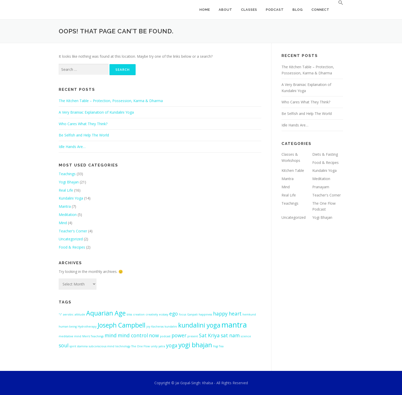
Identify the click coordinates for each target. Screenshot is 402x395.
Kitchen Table (293, 170)
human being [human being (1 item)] (68, 326)
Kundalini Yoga (71, 198)
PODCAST (275, 10)
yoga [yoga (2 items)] (171, 345)
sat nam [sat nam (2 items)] (230, 335)
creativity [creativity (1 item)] (152, 314)
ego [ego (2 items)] (173, 313)
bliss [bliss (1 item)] (129, 314)
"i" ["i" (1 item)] (60, 314)
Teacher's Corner (73, 231)
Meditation (68, 214)
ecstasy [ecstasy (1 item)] (163, 314)
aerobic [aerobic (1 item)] (68, 314)
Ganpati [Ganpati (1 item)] (192, 314)
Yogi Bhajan (69, 182)
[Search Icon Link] (338, 3)
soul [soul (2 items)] (63, 345)
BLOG (298, 10)
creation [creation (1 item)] (139, 314)
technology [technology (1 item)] (122, 346)
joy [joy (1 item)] (148, 326)
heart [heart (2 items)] (235, 313)
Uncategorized (71, 238)
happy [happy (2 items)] (220, 313)
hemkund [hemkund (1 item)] (249, 314)
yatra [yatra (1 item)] (161, 346)
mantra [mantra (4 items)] (234, 325)
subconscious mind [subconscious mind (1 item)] (101, 346)
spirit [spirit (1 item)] (72, 346)
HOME (204, 10)
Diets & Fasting (325, 154)
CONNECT (320, 10)
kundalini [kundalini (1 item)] (171, 326)
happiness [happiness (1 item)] (205, 314)
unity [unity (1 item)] (154, 346)
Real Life (66, 190)
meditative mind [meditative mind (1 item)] (70, 336)
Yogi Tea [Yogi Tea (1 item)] (218, 346)
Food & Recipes (72, 247)
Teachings (67, 173)
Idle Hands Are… (72, 146)
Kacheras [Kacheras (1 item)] (157, 326)
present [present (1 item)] (192, 336)
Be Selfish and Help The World (84, 135)
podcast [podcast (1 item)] (165, 336)
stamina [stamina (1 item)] (82, 346)
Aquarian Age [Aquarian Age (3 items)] (106, 313)
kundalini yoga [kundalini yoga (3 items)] (199, 325)
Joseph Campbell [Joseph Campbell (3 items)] (121, 325)
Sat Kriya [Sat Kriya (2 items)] (209, 335)
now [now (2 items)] (154, 335)
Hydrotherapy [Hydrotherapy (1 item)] (87, 326)
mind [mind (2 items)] (111, 335)
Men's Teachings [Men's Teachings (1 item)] (93, 336)
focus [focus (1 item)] (182, 314)
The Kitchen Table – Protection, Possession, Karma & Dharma (111, 100)
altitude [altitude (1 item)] (80, 314)
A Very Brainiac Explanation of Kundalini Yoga (96, 112)
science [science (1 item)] (246, 336)
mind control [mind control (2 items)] (133, 335)
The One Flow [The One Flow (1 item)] (140, 346)
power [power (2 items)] (179, 335)
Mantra (65, 206)
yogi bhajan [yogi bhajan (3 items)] (195, 345)
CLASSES (249, 10)
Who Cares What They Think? (83, 123)
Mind (63, 222)
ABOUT (225, 10)
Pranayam (320, 186)
